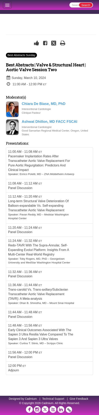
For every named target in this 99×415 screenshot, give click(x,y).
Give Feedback (79, 398)
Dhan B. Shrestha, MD (33, 303)
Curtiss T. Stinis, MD (32, 343)
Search (85, 5)
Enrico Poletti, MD (30, 174)
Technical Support (53, 398)
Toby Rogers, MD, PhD (33, 258)
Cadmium (31, 398)
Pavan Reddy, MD (30, 214)
